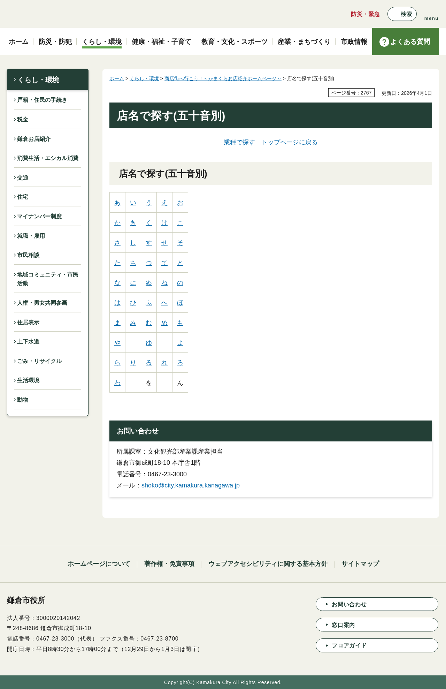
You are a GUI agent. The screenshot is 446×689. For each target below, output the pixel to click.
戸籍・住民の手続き (42, 100)
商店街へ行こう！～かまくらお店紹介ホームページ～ (223, 78)
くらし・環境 (38, 80)
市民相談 (28, 255)
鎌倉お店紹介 (34, 139)
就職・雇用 (31, 236)
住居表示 (28, 322)
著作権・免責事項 (169, 563)
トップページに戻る (289, 142)
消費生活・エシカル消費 (47, 158)
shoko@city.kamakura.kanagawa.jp (190, 485)
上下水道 (28, 341)
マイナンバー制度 (39, 216)
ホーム (116, 78)
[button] (402, 14)
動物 (22, 400)
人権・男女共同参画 (42, 303)
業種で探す (239, 142)
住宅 (22, 197)
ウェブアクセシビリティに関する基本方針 (268, 563)
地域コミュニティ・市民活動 (47, 279)
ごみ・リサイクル (39, 361)
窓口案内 (343, 625)
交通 (22, 178)
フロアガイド (349, 646)
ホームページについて (99, 563)
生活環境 (28, 380)
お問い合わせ (349, 604)
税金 (22, 119)
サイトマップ (360, 563)
